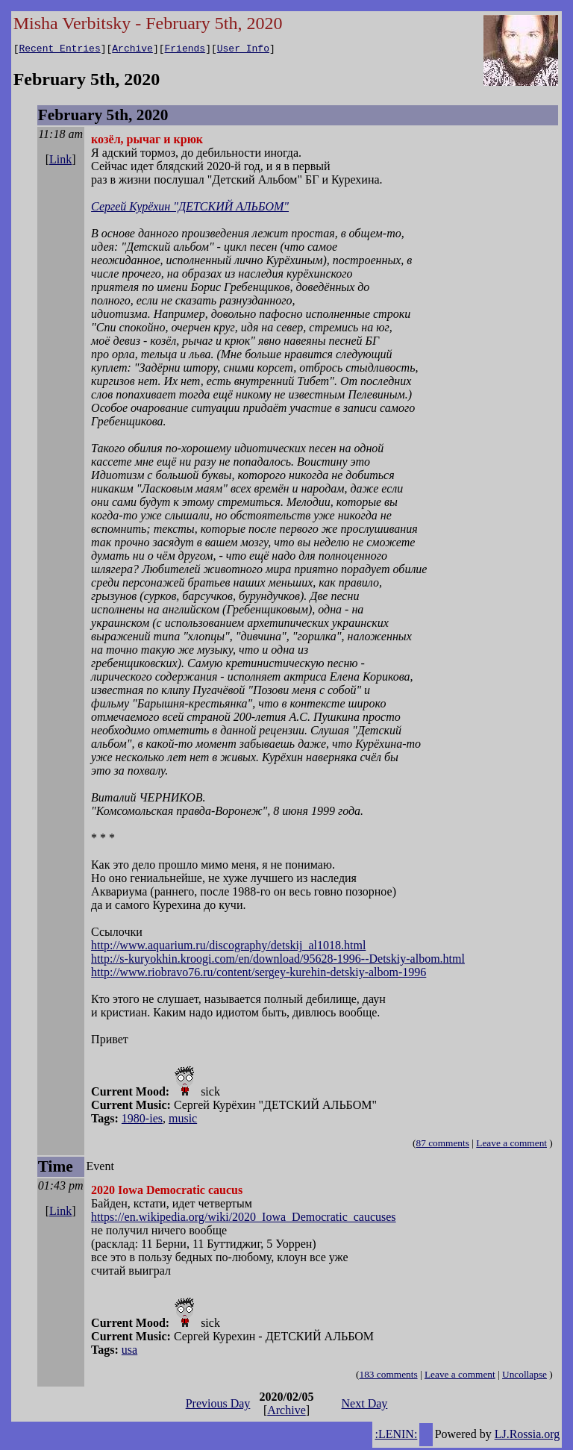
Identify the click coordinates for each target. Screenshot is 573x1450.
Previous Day (218, 1405)
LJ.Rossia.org (527, 1436)
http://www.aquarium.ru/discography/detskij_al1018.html (228, 947)
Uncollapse (524, 1376)
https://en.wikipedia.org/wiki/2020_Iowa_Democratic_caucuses (243, 1219)
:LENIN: (396, 1436)
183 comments (389, 1376)
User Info (243, 50)
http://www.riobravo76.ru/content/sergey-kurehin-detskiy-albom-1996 (258, 974)
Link (60, 161)
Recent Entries (59, 50)
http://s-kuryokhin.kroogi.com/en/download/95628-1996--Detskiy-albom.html (278, 960)
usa (129, 1352)
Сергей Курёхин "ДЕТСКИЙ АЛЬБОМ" (190, 208)
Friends (185, 50)
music (183, 1120)
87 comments (442, 1145)
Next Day (365, 1405)
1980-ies (142, 1120)
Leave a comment (511, 1145)
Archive (132, 50)
